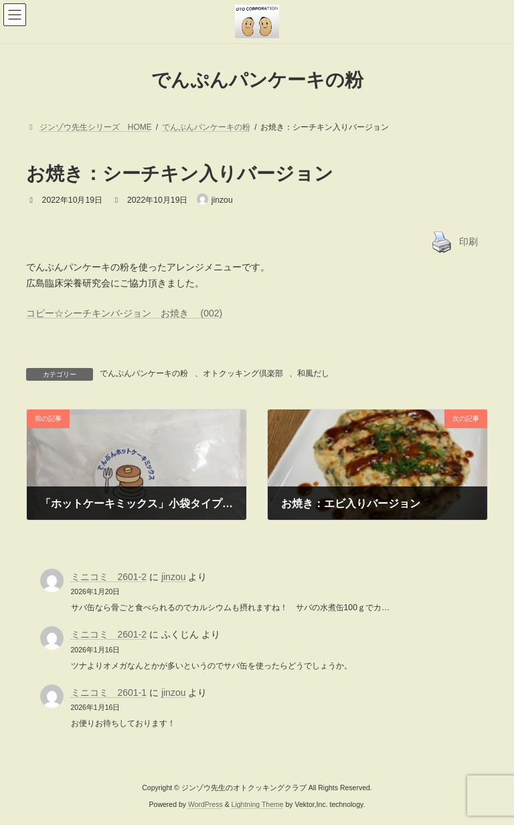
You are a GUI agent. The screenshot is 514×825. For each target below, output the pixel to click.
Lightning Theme (258, 804)
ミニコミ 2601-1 (109, 692)
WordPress (205, 804)
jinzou (173, 576)
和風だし (313, 373)
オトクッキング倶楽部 (243, 373)
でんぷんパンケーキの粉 (144, 373)
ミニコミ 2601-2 (109, 576)
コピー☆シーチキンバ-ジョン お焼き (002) (124, 313)
